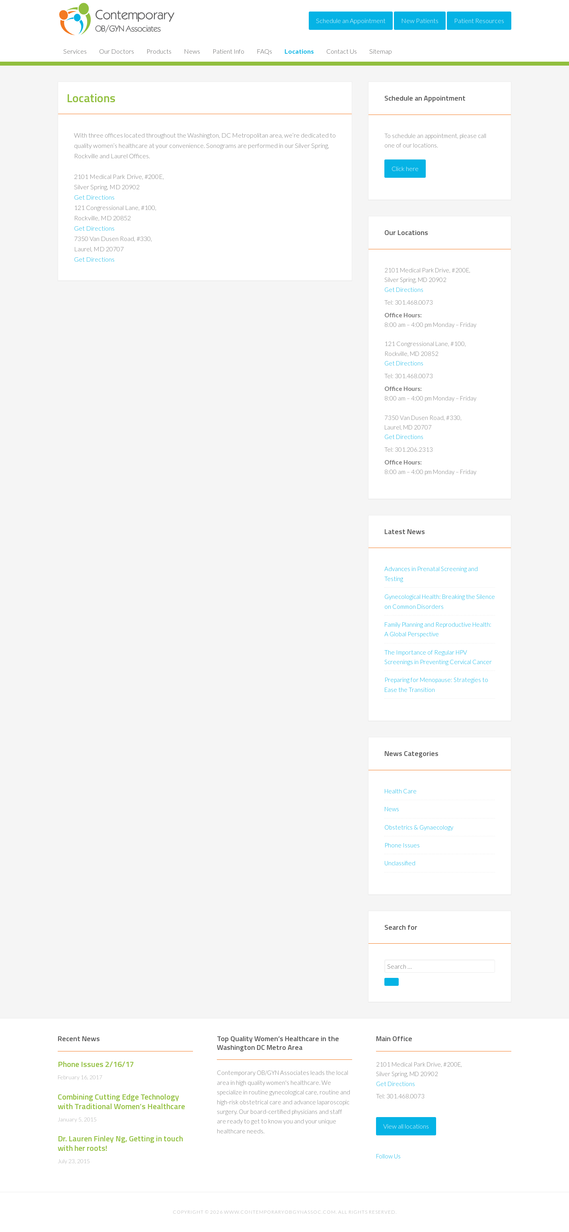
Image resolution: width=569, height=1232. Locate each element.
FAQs (264, 51)
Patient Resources (479, 20)
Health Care (400, 791)
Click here (405, 168)
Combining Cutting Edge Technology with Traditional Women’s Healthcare (121, 1101)
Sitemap (380, 51)
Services (75, 51)
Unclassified (399, 863)
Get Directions (94, 197)
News (192, 51)
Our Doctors (116, 51)
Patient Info (228, 51)
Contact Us (341, 51)
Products (158, 51)
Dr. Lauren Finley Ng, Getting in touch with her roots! (120, 1143)
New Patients (419, 20)
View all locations (406, 1126)
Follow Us (388, 1156)
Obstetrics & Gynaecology (418, 827)
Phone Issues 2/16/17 (96, 1064)
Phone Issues (402, 845)
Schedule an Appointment (351, 20)
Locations (299, 51)
